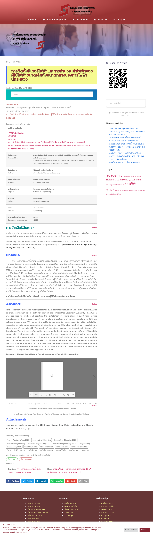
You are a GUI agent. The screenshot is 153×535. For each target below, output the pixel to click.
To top (94, 227)
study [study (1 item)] (133, 180)
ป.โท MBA (105, 518)
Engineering (85, 443)
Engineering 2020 (14, 446)
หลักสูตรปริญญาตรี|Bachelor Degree (33, 107)
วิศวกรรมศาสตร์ (46, 446)
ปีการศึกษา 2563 (30, 446)
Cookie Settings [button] (131, 530)
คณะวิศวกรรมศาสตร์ (61, 107)
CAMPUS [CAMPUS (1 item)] (133, 176)
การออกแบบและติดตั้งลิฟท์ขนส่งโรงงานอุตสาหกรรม (24, 470)
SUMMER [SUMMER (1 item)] (138, 180)
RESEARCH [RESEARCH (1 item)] (123, 180)
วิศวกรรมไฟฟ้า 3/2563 (16, 450)
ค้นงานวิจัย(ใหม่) (71, 509)
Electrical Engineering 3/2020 (65, 443)
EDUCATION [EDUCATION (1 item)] (110, 180)
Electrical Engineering (16, 443)
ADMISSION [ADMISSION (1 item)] (126, 176)
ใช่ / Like (12, 459)
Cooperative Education (41, 440)
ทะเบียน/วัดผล (107, 503)
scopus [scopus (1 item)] (129, 180)
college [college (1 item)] (139, 176)
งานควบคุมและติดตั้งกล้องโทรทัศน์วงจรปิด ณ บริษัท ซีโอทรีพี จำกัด (125, 139)
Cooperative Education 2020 (65, 440)
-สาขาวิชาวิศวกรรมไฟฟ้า (18, 110)
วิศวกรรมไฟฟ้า (62, 446)
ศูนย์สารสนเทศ (70, 503)
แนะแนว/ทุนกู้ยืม (108, 506)
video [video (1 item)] (114, 185)
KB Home (10, 107)
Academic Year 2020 (21, 440)
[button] (13, 481)
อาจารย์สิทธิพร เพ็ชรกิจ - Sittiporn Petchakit (73, 450)
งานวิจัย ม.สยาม (107, 512)
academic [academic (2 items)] (114, 175)
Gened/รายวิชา (107, 509)
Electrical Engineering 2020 (39, 443)
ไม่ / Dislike (26, 459)
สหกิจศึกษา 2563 (46, 450)
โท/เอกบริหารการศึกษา (37, 509)
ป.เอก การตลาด (34, 506)
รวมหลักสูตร (69, 515)
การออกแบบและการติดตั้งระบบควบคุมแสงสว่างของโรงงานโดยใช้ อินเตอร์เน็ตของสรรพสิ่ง (127, 147)
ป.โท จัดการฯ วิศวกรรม (37, 515)
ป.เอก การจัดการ (34, 503)
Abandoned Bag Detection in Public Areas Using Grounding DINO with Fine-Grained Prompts (126, 131)
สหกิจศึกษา (32, 450)
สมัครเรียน (69, 512)
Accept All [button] (144, 530)
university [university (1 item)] (109, 185)
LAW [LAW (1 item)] (118, 180)
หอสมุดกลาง (106, 515)
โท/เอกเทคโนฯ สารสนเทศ (38, 512)
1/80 (36, 395)
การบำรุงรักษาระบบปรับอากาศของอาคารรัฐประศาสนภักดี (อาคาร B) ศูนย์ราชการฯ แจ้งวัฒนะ (126, 156)
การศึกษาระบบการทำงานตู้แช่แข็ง (124, 162)
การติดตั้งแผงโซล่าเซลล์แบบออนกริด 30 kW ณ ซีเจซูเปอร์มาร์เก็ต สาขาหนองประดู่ (69, 470)
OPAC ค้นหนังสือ (71, 506)
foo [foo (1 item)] (115, 180)
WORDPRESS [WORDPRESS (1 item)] (120, 185)
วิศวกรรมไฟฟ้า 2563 (79, 446)
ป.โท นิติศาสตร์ (33, 518)
